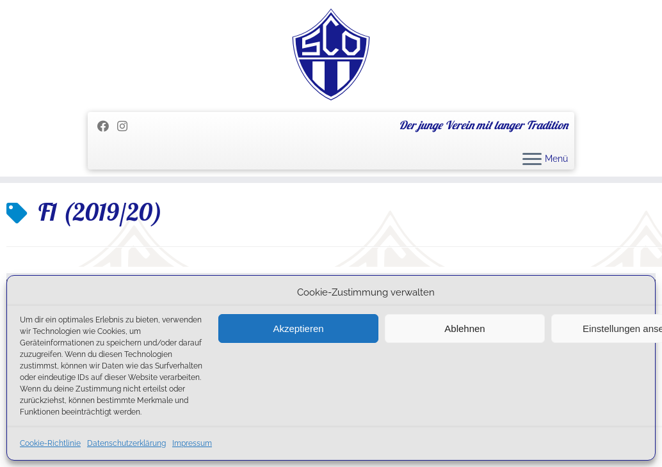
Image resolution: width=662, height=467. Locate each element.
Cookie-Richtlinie (50, 443)
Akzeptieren (298, 328)
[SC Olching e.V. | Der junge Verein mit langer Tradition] (331, 54)
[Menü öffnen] (532, 160)
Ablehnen (464, 328)
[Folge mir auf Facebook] (107, 126)
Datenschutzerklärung (126, 443)
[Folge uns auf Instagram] (126, 126)
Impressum (192, 443)
